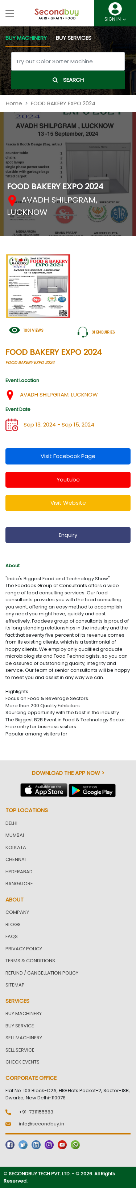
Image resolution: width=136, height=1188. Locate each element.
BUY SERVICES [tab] (73, 38)
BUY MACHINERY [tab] (26, 38)
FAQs (11, 936)
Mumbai (14, 835)
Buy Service (19, 1025)
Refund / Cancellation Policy (41, 973)
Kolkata (15, 847)
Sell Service (19, 1050)
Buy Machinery (23, 1013)
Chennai (15, 859)
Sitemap (15, 984)
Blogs (13, 924)
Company (17, 912)
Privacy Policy (23, 948)
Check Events (22, 1061)
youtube (68, 479)
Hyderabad (19, 871)
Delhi (11, 823)
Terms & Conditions (30, 960)
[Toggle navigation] (10, 13)
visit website (68, 502)
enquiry (68, 535)
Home (14, 103)
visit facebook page (68, 456)
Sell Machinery (23, 1037)
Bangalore (19, 883)
